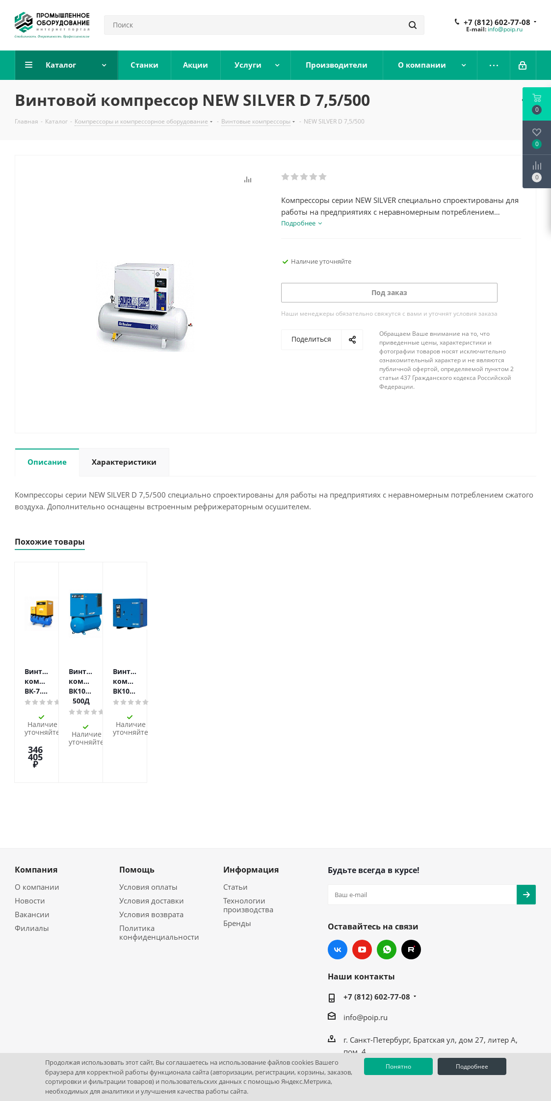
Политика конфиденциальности (159, 883)
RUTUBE (411, 900)
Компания (36, 820)
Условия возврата (151, 865)
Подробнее (472, 1066)
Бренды (237, 873)
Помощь (137, 820)
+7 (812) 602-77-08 (497, 22)
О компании (37, 837)
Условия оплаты (148, 837)
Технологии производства (248, 855)
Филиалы (32, 878)
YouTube (362, 900)
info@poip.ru (505, 29)
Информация (251, 820)
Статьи (235, 837)
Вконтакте (337, 900)
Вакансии (32, 865)
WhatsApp (386, 900)
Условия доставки (151, 851)
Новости (30, 851)
